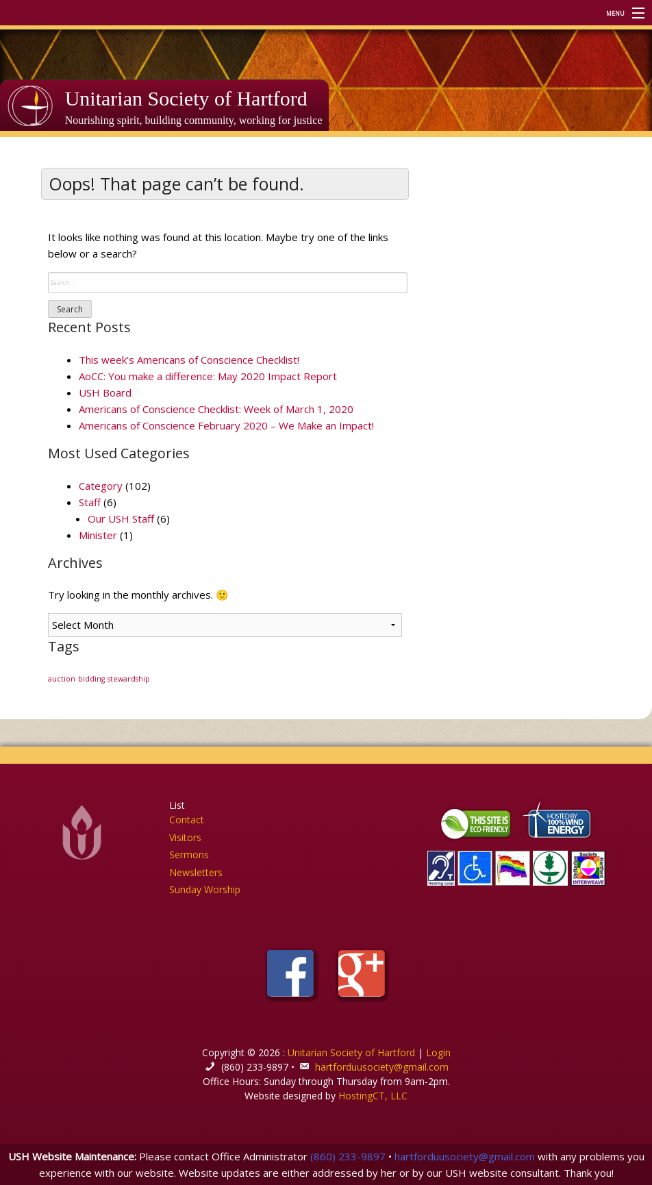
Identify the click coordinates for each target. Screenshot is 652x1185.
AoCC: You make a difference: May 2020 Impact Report (208, 376)
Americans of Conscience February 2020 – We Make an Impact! (226, 425)
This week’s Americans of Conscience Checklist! (189, 359)
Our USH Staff (121, 518)
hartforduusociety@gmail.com (382, 1066)
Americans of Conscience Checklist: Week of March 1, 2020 (216, 409)
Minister (98, 535)
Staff (90, 502)
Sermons (189, 854)
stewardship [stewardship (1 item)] (129, 679)
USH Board (105, 392)
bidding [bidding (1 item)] (91, 679)
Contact (186, 819)
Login (438, 1052)
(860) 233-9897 (348, 1156)
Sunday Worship (204, 889)
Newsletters (196, 872)
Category (101, 485)
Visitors (185, 837)
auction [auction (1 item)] (61, 679)
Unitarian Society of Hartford (186, 98)
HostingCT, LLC (373, 1095)
